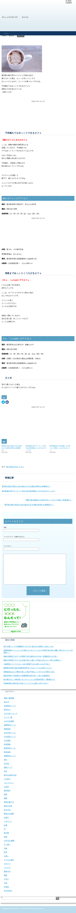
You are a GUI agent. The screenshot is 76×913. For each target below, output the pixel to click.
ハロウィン (8, 821)
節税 (5, 794)
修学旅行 (7, 790)
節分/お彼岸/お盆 (10, 775)
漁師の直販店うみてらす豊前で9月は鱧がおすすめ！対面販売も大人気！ (30, 656)
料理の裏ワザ (9, 802)
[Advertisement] (38, 15)
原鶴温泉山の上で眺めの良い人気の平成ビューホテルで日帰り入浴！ (29, 672)
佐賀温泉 (7, 744)
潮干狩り (7, 710)
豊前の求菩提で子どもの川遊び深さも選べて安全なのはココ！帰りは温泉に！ (32, 660)
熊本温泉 (7, 752)
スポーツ (7, 864)
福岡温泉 (7, 729)
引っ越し (7, 844)
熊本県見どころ (10, 748)
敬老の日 (7, 871)
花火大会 (21, 35)
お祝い (6, 856)
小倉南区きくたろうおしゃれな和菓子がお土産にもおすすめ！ (26, 664)
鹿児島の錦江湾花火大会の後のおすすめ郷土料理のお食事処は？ (12, 448)
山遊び (6, 817)
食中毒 (6, 833)
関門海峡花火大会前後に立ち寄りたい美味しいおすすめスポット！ (60, 448)
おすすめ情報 (9, 721)
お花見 (6, 787)
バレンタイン (9, 783)
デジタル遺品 (9, 860)
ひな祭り (7, 779)
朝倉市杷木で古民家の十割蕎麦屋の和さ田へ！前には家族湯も (26, 676)
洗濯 (5, 837)
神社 (5, 760)
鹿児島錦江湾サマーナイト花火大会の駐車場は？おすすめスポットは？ (36, 448)
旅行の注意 (8, 806)
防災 (5, 852)
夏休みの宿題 (9, 814)
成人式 (6, 702)
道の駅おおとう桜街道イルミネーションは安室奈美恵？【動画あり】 (29, 679)
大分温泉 (7, 740)
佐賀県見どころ (10, 706)
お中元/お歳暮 (9, 840)
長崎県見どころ (10, 756)
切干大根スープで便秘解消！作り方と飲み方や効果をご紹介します (28, 646)
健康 (5, 798)
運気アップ (8, 767)
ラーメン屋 (8, 717)
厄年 (5, 771)
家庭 (5, 875)
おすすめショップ (10, 713)
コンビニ (7, 867)
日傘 (5, 848)
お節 (5, 883)
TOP (10, 17)
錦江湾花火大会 (12, 467)
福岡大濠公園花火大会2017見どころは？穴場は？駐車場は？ (48, 500)
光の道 (6, 763)
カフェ (21, 467)
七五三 (6, 879)
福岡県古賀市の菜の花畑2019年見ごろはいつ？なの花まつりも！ (27, 668)
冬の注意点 (8, 891)
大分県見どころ (10, 736)
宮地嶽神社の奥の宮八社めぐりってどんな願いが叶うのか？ (26, 683)
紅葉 (5, 825)
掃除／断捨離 (9, 698)
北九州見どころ (10, 733)
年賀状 (6, 887)
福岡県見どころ (10, 725)
